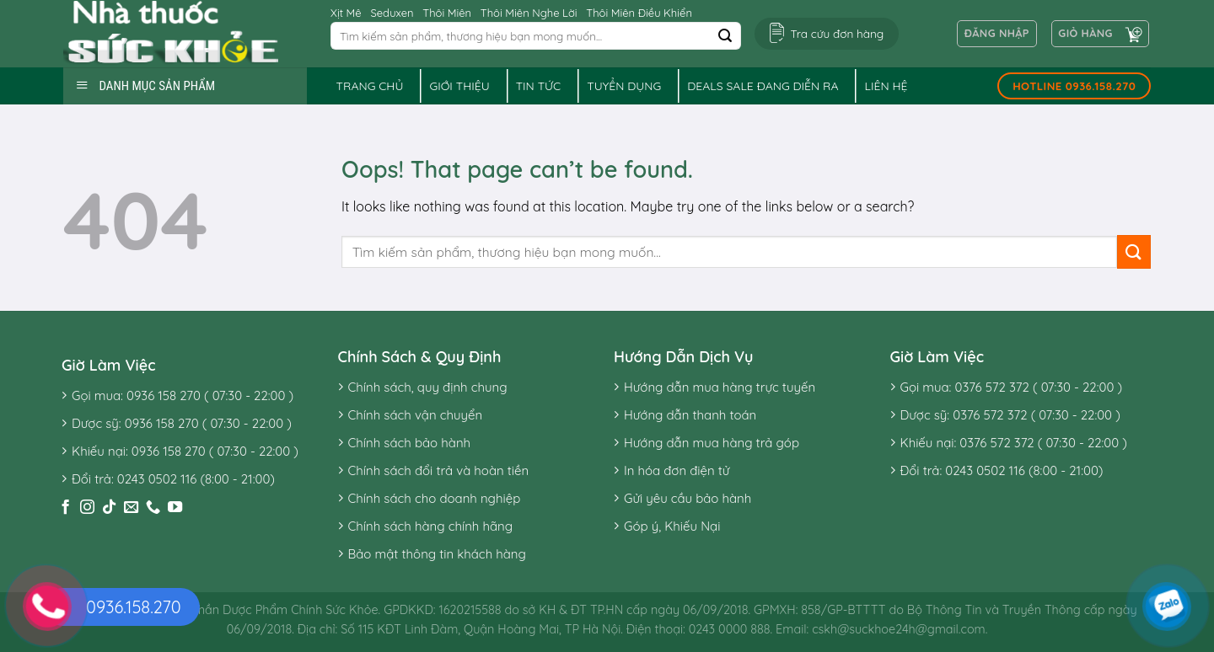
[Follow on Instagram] (87, 508)
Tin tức (538, 86)
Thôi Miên (446, 12)
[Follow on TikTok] (109, 508)
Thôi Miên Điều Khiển (639, 12)
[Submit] (725, 36)
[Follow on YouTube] (175, 508)
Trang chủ (370, 86)
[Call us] (153, 508)
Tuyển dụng (624, 86)
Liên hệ (885, 86)
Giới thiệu (459, 86)
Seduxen (391, 12)
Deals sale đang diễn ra (762, 86)
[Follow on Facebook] (65, 508)
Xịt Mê (346, 12)
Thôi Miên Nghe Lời (529, 12)
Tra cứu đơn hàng (837, 33)
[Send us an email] (131, 508)
